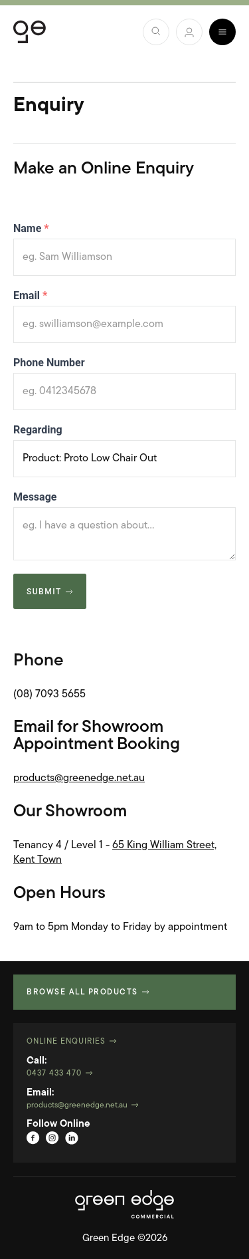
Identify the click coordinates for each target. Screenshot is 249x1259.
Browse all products (82, 992)
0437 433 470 (54, 1074)
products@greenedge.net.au (79, 778)
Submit (44, 591)
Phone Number (49, 362)
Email (30, 295)
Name (31, 228)
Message (34, 497)
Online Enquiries (66, 1042)
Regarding (37, 429)
